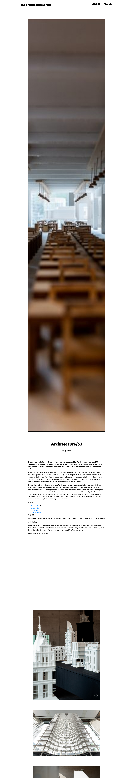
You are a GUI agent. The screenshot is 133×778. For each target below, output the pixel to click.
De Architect (35, 506)
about (96, 4)
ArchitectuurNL (36, 513)
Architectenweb (36, 508)
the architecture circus (36, 5)
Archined (34, 510)
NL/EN (108, 4)
